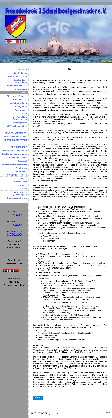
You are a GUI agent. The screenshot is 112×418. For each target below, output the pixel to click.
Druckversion (36, 412)
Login (108, 412)
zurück (38, 398)
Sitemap (44, 412)
